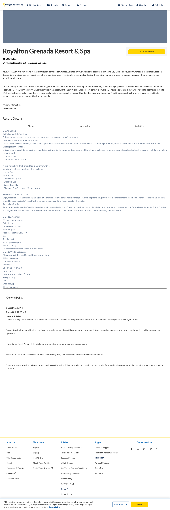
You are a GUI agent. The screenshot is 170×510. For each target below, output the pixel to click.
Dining (31, 126)
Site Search (99, 458)
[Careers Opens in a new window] (16, 473)
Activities (139, 126)
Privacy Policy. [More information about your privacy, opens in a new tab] (54, 507)
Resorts (54, 5)
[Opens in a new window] (131, 448)
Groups (83, 5)
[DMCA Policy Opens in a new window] (73, 483)
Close (139, 504)
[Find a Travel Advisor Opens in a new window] (43, 468)
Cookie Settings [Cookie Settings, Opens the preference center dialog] (120, 504)
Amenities (85, 126)
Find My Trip (127, 5)
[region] (85, 504)
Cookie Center (66, 489)
